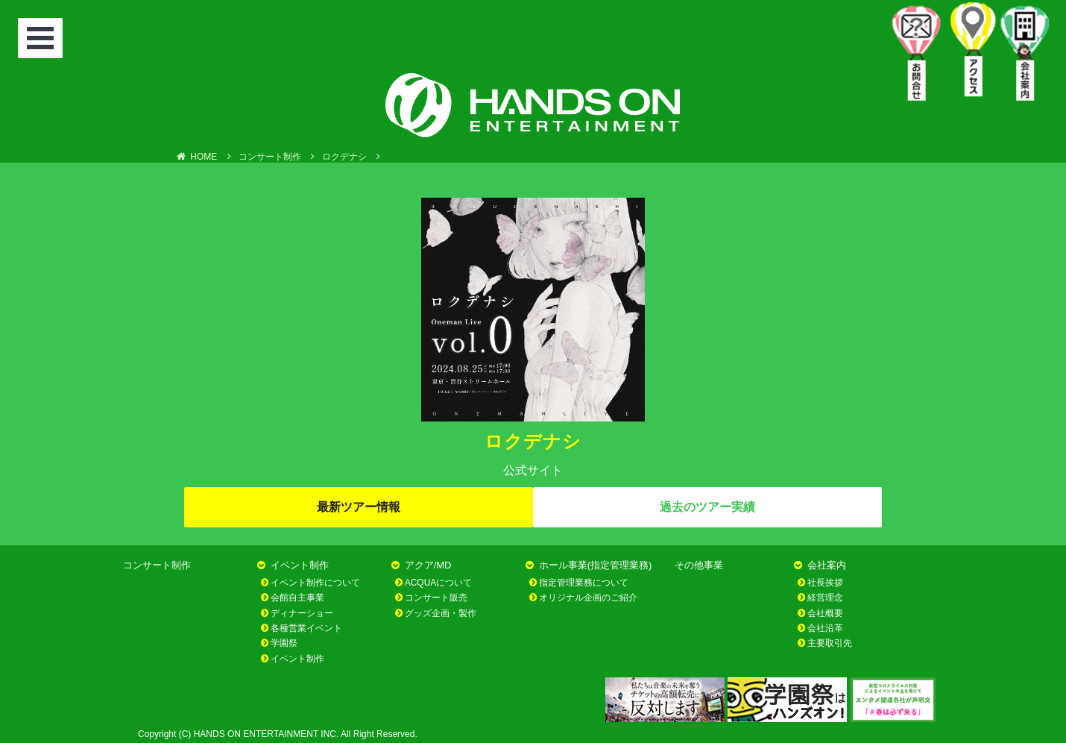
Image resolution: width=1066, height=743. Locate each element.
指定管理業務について (583, 582)
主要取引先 (829, 643)
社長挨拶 (825, 582)
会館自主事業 (297, 597)
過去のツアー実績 (707, 507)
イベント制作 (300, 565)
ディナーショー (302, 613)
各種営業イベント (306, 628)
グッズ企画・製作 (440, 613)
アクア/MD (428, 565)
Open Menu (42, 39)
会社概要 (825, 613)
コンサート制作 (157, 565)
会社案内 (826, 565)
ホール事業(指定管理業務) (595, 565)
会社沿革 (825, 628)
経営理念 (825, 597)
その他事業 (699, 565)
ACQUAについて (439, 582)
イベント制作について (315, 582)
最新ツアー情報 (358, 507)
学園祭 (284, 643)
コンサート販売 (436, 597)
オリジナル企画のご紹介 (588, 597)
